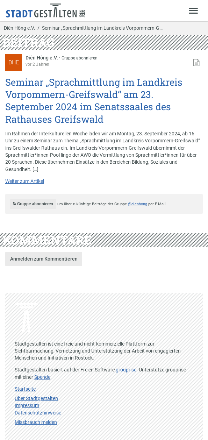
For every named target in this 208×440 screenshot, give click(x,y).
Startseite (25, 389)
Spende (42, 377)
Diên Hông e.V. (19, 28)
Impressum (27, 405)
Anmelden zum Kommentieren (44, 259)
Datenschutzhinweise (38, 413)
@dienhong (137, 204)
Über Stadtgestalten (36, 398)
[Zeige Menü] (193, 10)
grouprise (126, 369)
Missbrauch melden (36, 422)
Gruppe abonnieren (80, 58)
